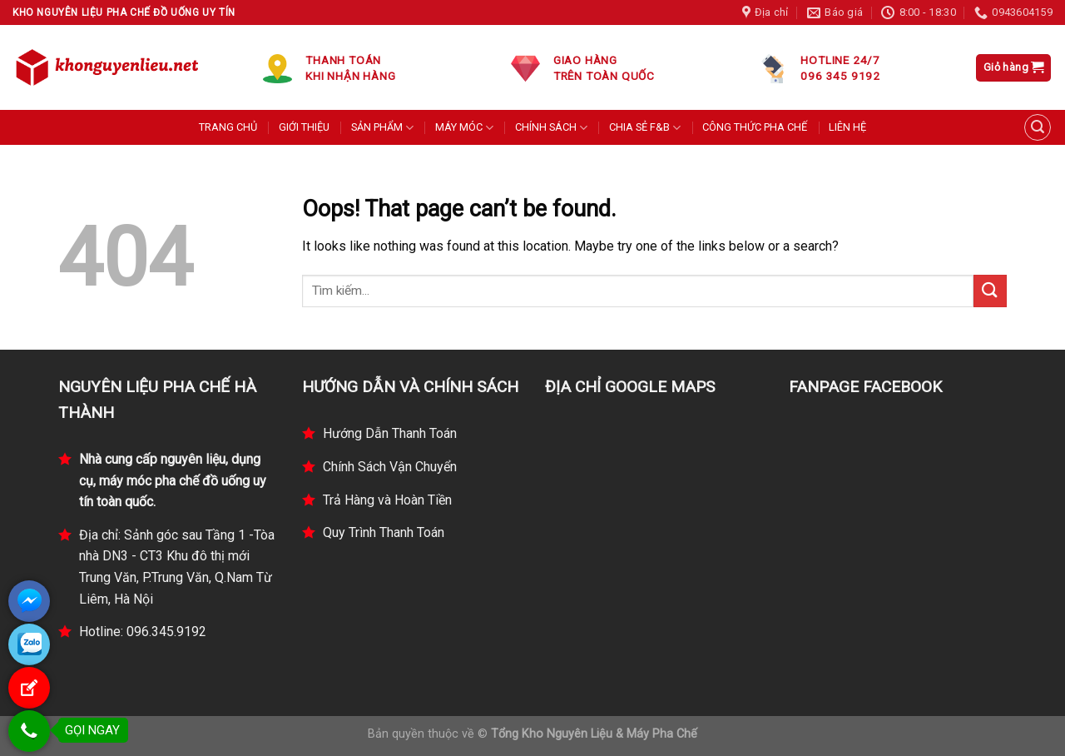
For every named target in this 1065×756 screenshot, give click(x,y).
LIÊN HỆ (847, 127)
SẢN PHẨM (382, 128)
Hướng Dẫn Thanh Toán (390, 433)
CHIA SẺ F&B (645, 128)
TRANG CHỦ (228, 127)
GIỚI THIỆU (304, 127)
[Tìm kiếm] (1037, 127)
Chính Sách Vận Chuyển (390, 467)
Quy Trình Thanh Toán (383, 532)
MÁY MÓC (464, 128)
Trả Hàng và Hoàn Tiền (387, 500)
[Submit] (990, 291)
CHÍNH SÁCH (551, 128)
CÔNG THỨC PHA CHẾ (754, 127)
